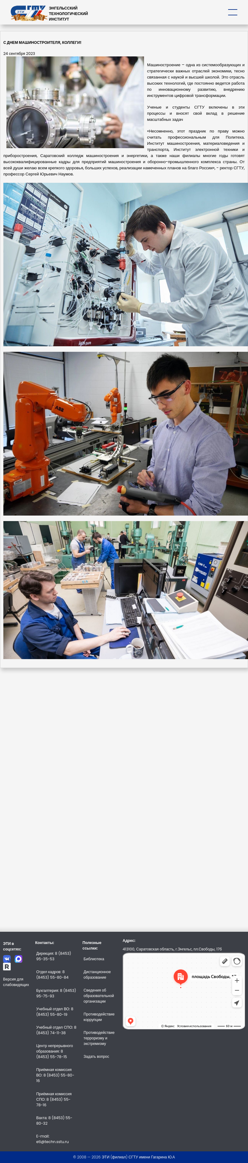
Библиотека (93, 958)
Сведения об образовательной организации (98, 996)
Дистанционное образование (97, 974)
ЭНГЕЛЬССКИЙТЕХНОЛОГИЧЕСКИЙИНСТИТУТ (68, 14)
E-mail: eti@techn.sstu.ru (52, 1139)
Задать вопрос (96, 1056)
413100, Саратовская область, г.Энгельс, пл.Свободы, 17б (172, 949)
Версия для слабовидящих (16, 982)
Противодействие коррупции (98, 1016)
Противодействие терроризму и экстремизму (98, 1038)
